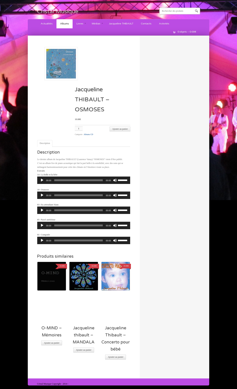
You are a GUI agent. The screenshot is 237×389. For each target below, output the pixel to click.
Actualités (47, 23)
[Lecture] (42, 180)
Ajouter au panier (120, 129)
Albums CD (88, 134)
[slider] (78, 180)
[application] (83, 180)
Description (45, 143)
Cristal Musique (57, 11)
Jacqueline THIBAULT (121, 23)
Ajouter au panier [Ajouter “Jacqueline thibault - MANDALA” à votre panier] (83, 350)
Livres (79, 24)
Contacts (146, 23)
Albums (64, 23)
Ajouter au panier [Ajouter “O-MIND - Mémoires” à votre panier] (51, 343)
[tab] (44, 143)
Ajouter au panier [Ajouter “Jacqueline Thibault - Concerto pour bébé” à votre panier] (115, 357)
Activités (164, 23)
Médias (96, 24)
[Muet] (115, 180)
